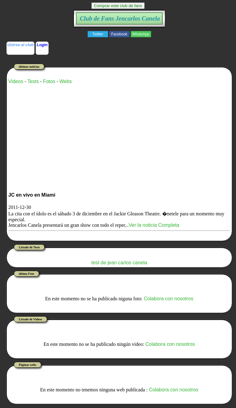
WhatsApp (140, 34)
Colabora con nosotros (168, 298)
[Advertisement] (80, 132)
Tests (33, 81)
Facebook (119, 34)
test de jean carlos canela (119, 262)
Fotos (49, 81)
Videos (15, 81)
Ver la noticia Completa (154, 225)
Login (42, 44)
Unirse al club (20, 44)
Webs (65, 81)
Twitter (97, 34)
